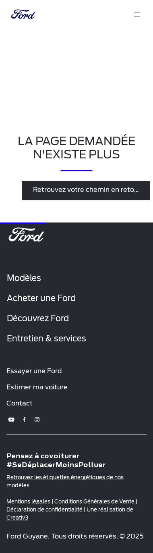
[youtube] (11, 419)
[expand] (136, 14)
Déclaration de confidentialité (44, 510)
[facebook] (24, 419)
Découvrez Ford (38, 318)
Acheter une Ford (41, 298)
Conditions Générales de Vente (94, 502)
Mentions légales (28, 502)
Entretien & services (46, 338)
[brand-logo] (22, 15)
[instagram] (37, 419)
